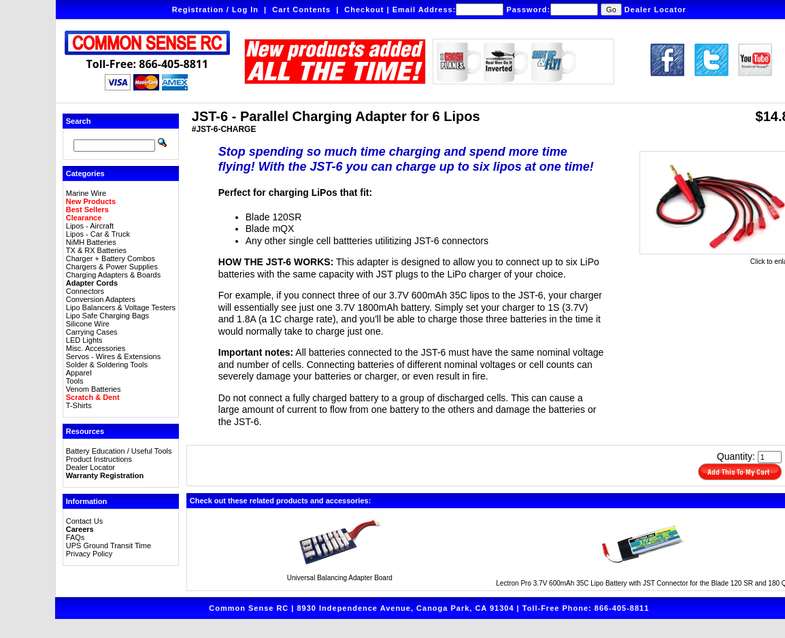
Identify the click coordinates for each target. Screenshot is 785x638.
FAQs (75, 537)
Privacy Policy (89, 554)
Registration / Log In (215, 9)
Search (78, 121)
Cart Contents (301, 9)
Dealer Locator (655, 9)
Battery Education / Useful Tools (119, 451)
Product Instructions (99, 459)
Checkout (364, 9)
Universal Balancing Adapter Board (339, 578)
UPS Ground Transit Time (108, 545)
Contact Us (84, 521)
